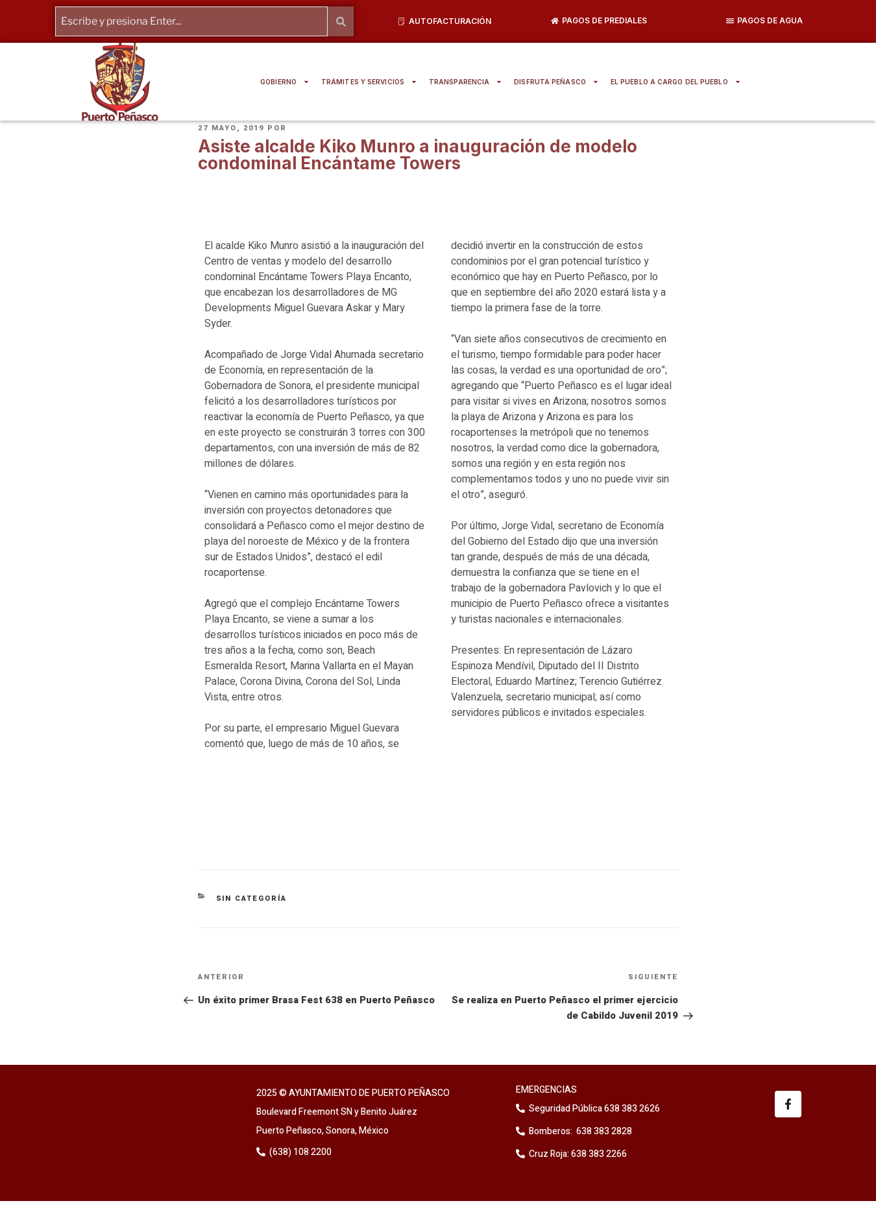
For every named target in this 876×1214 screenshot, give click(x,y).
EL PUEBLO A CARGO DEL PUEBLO (676, 81)
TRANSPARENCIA (465, 81)
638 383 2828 (603, 1131)
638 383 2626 (631, 1108)
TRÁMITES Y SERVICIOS (369, 81)
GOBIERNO (285, 81)
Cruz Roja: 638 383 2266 (578, 1154)
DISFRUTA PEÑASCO (556, 81)
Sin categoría (251, 898)
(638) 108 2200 (299, 1152)
